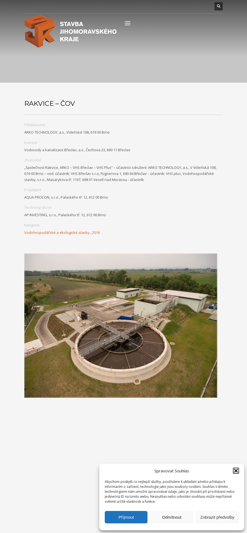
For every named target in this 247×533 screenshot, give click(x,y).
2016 (96, 232)
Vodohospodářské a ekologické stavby (57, 232)
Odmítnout (171, 517)
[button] (236, 471)
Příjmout (126, 517)
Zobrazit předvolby (217, 517)
